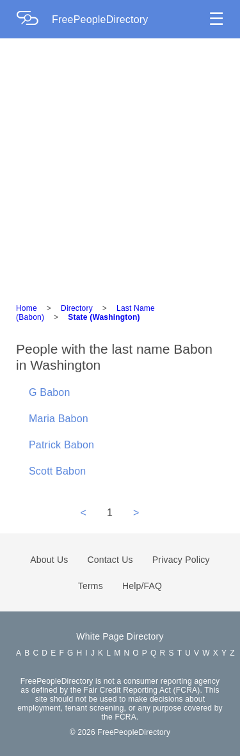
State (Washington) (104, 317)
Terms (90, 586)
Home (26, 308)
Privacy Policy (181, 560)
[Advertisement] (120, 165)
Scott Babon (57, 471)
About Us (49, 560)
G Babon (49, 392)
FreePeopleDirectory (100, 19)
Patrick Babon (61, 444)
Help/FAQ (142, 586)
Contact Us (110, 560)
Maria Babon (58, 418)
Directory (77, 308)
